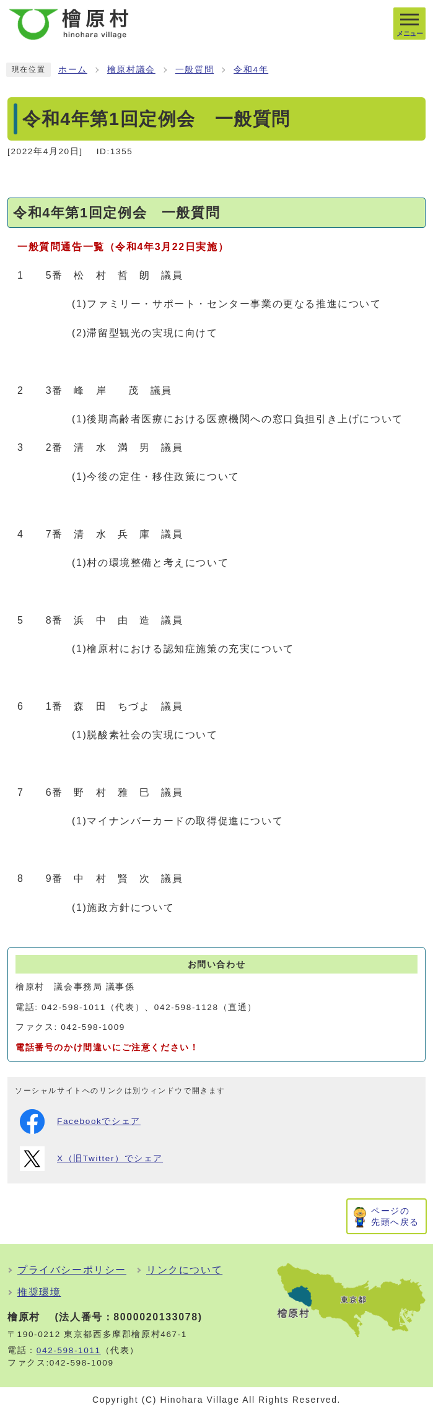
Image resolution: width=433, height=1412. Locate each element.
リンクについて (184, 1270)
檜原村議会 (131, 69)
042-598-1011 (69, 1350)
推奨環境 (39, 1292)
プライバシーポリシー (71, 1270)
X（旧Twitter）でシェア (91, 1158)
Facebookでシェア (80, 1121)
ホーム (72, 69)
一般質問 (194, 69)
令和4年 (251, 69)
